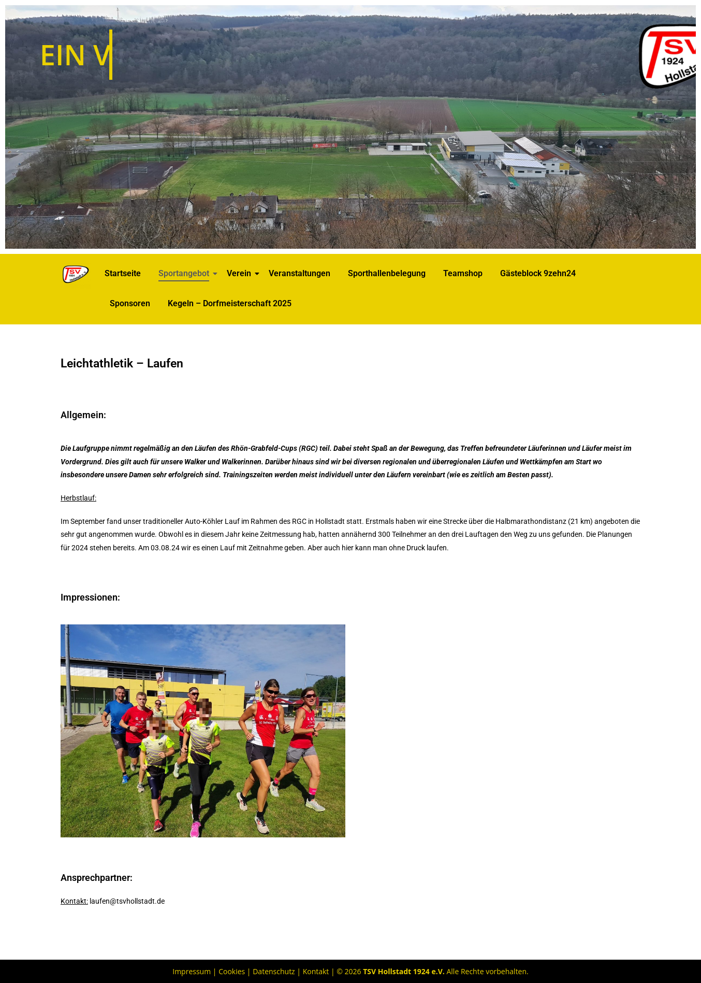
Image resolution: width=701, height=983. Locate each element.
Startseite (123, 273)
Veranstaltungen (299, 273)
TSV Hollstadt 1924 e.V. (404, 971)
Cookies (231, 971)
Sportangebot (185, 273)
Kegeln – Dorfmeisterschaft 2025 (229, 303)
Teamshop (463, 273)
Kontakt (316, 971)
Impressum (191, 971)
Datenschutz (274, 971)
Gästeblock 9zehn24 (538, 273)
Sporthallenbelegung (387, 273)
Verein (241, 273)
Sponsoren (130, 303)
